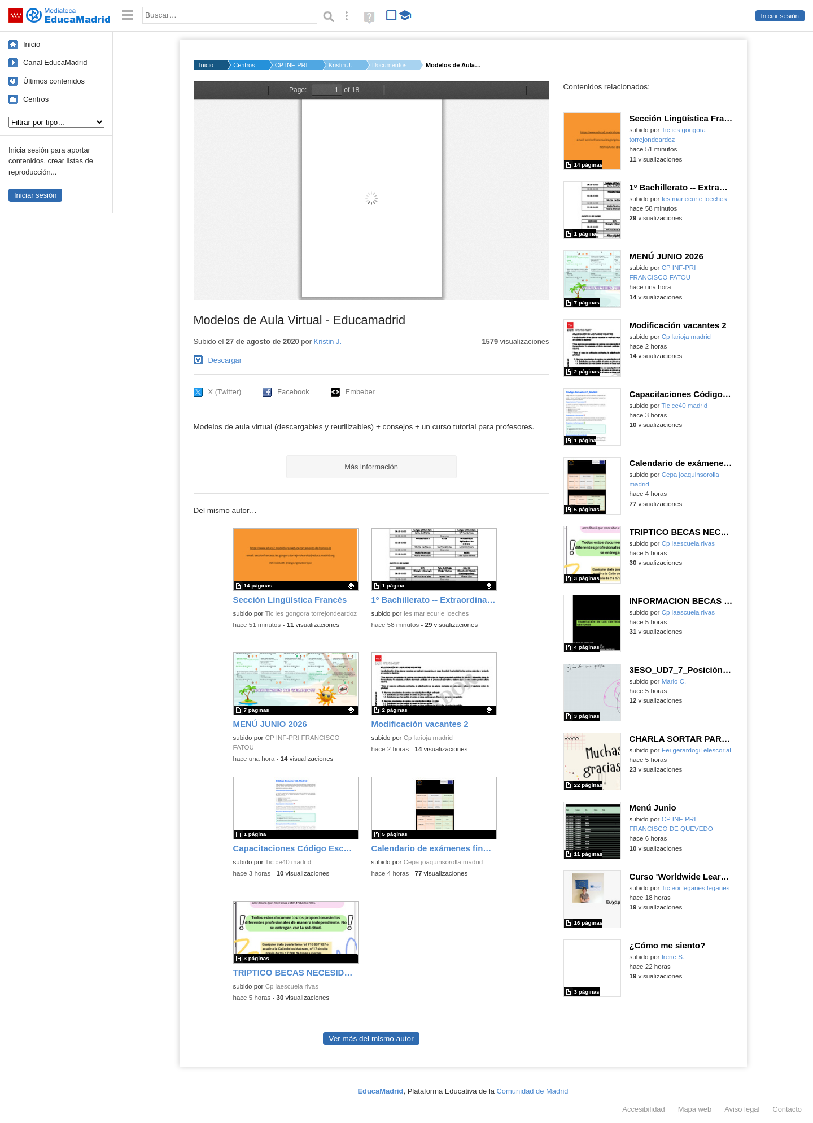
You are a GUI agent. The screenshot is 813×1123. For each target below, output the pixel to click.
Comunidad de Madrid (533, 1091)
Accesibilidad (643, 1109)
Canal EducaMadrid (55, 62)
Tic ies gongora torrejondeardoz (311, 613)
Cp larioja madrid (428, 737)
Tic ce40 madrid (288, 862)
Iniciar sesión (780, 15)
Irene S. (673, 957)
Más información (371, 467)
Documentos (389, 65)
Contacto (787, 1109)
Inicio (31, 44)
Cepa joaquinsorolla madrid (443, 862)
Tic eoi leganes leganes (695, 888)
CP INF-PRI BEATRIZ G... (292, 65)
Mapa (695, 1109)
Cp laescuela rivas (291, 986)
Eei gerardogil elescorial (696, 750)
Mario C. (674, 681)
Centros (36, 99)
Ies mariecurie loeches (436, 613)
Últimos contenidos (54, 81)
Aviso (741, 1109)
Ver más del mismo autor (371, 1038)
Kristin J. (340, 65)
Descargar (225, 360)
